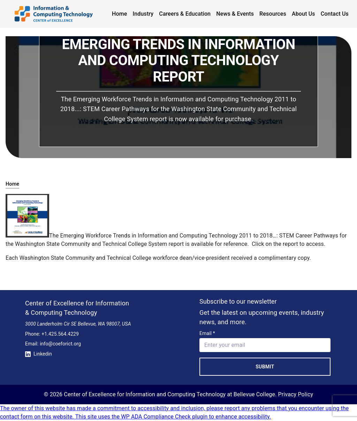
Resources (272, 13)
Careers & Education (185, 13)
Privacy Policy (295, 394)
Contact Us (335, 13)
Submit (265, 366)
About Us (303, 13)
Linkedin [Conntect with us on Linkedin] (38, 354)
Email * (207, 333)
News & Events (235, 13)
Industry (143, 13)
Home (119, 13)
